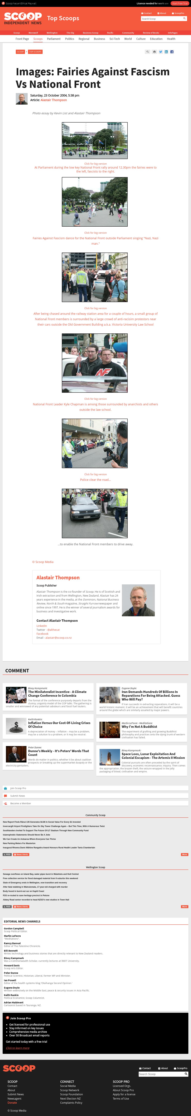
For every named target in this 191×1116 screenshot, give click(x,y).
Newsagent (14, 1098)
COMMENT (17, 670)
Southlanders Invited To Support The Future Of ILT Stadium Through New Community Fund (46, 830)
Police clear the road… (95, 474)
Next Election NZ (70, 1098)
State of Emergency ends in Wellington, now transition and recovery (35, 883)
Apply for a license (124, 1094)
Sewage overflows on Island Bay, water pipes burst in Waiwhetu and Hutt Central (41, 874)
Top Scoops (35, 51)
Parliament (54, 39)
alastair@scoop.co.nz (58, 637)
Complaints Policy (71, 1102)
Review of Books (151, 32)
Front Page (22, 39)
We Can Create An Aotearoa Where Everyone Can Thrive (29, 839)
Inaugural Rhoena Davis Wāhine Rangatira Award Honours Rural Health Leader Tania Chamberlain (49, 847)
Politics (69, 39)
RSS (7, 854)
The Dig (70, 32)
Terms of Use (121, 1098)
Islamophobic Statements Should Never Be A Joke (26, 835)
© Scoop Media (17, 1110)
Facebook (42, 634)
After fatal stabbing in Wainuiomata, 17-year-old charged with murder (35, 887)
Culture (141, 39)
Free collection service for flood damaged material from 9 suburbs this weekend (40, 878)
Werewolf (33, 32)
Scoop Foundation (71, 1094)
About (11, 1090)
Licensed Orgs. (122, 1086)
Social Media (68, 1086)
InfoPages (173, 32)
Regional (84, 39)
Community (128, 32)
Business (99, 39)
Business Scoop (90, 32)
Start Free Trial (180, 3)
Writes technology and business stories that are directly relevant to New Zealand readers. (96, 952)
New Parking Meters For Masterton (19, 843)
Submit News (16, 1094)
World (128, 39)
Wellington (52, 32)
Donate (12, 1102)
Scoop (16, 32)
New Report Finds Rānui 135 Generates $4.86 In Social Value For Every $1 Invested (42, 822)
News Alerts (21, 854)
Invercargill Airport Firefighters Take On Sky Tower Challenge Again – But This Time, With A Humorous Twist (54, 826)
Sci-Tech (115, 39)
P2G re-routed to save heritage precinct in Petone (26, 895)
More (184, 854)
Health (171, 39)
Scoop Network (69, 1090)
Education (156, 39)
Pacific (110, 32)
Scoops (38, 39)
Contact (12, 1086)
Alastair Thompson (54, 100)
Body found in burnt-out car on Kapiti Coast (23, 891)
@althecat (53, 630)
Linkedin (42, 626)
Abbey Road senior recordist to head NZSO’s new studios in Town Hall (36, 900)
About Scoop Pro (123, 1090)
